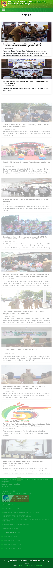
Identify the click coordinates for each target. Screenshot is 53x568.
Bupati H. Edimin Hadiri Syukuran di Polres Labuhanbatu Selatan (26, 165)
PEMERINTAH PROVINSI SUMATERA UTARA (17, 513)
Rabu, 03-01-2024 (9, 207)
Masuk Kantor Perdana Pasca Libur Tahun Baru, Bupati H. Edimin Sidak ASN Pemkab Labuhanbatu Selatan (24, 390)
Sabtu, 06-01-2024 (9, 169)
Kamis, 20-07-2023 (10, 431)
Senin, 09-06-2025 (9, 49)
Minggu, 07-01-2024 (10, 132)
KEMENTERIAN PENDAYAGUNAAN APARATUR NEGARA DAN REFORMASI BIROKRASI (26, 517)
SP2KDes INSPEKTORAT (11, 525)
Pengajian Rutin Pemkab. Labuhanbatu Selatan (20, 352)
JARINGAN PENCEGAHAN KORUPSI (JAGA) (16, 521)
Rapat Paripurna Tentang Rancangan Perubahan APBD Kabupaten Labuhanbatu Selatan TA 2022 (23, 465)
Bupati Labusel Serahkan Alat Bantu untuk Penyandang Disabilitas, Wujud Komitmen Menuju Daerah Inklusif (23, 46)
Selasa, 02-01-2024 (10, 244)
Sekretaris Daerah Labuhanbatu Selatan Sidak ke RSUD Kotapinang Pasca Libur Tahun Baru (23, 316)
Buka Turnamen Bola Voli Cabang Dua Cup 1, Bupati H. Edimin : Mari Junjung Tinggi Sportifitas (26, 129)
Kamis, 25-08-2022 (10, 469)
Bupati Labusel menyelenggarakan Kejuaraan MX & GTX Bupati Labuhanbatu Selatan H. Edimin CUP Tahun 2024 (26, 241)
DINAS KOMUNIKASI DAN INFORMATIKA (30, 565)
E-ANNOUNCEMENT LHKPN (11, 505)
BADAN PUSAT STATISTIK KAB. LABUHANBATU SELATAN (21, 509)
